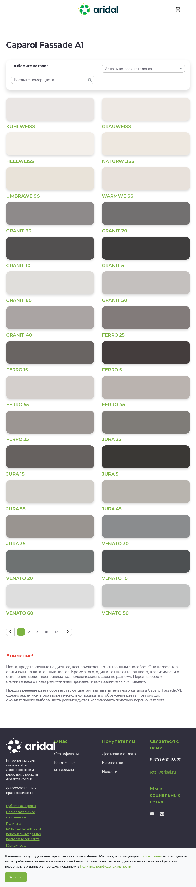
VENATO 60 (19, 613)
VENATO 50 (115, 613)
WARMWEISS (117, 196)
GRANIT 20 (114, 231)
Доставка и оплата (119, 753)
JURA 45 (111, 509)
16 (46, 632)
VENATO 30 (115, 544)
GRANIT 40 (19, 335)
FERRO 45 (113, 404)
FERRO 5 (112, 370)
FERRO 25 (113, 335)
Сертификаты (66, 753)
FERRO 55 (17, 404)
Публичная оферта (21, 806)
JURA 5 (110, 474)
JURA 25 (111, 439)
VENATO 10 (115, 578)
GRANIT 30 (18, 231)
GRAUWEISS (116, 126)
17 (56, 632)
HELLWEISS (20, 161)
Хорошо (15, 876)
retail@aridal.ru (163, 772)
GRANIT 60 (19, 300)
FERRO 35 (17, 439)
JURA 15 (15, 474)
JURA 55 (15, 509)
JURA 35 (15, 544)
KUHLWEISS (20, 126)
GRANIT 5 (113, 265)
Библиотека (112, 762)
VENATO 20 (19, 578)
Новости (109, 771)
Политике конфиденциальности (105, 866)
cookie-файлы (151, 856)
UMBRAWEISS (23, 196)
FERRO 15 (17, 370)
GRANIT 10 (18, 265)
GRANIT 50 (114, 300)
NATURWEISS (118, 161)
